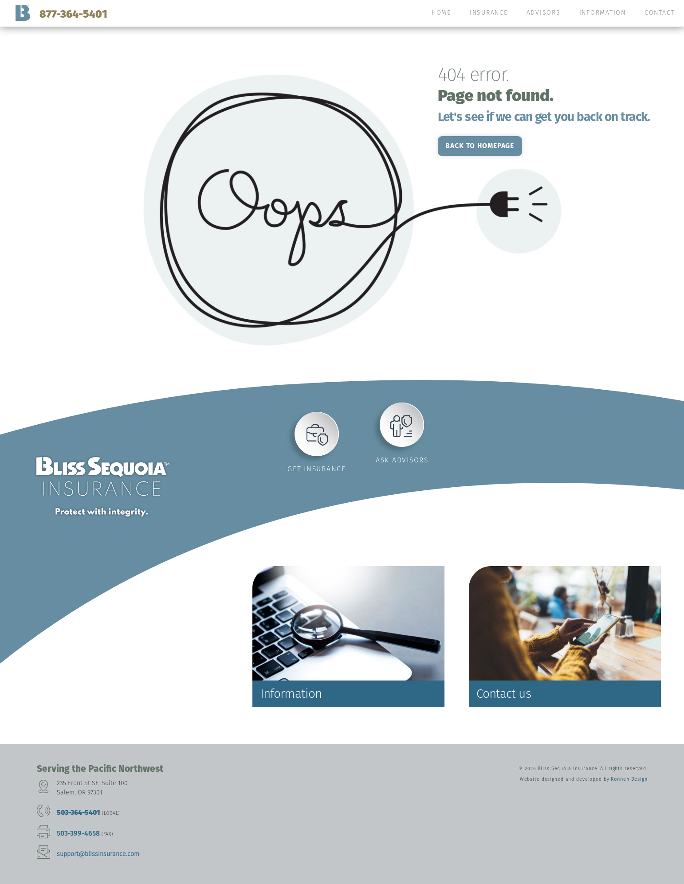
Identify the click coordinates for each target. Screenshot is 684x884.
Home (441, 12)
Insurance (489, 12)
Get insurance (316, 469)
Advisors (544, 12)
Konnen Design (629, 779)
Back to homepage (479, 145)
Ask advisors (402, 460)
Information (602, 12)
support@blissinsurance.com (98, 854)
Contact (660, 12)
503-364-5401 (78, 812)
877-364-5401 (73, 14)
